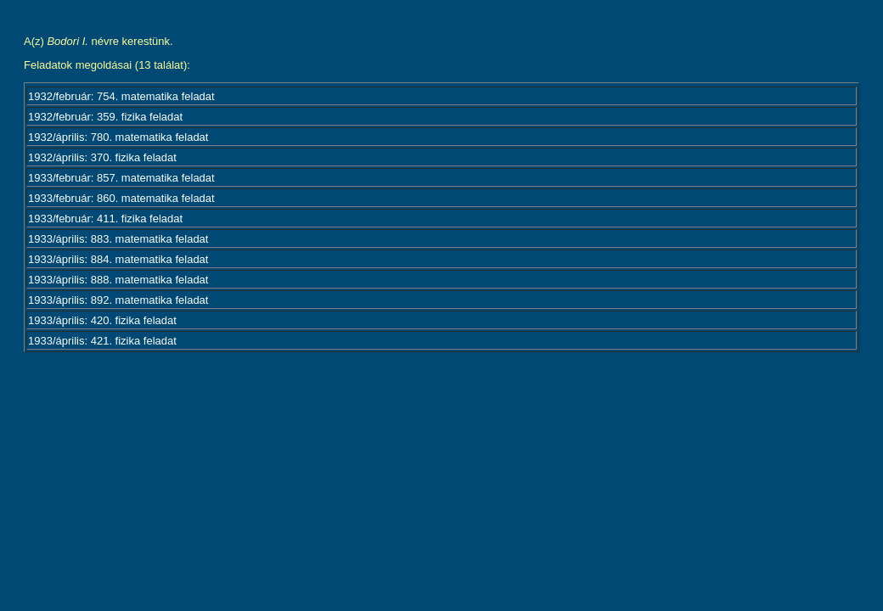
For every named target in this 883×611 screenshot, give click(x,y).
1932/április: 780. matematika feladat (118, 137)
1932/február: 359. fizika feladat (105, 116)
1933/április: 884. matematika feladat (118, 259)
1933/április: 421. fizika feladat (102, 340)
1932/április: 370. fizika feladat (102, 157)
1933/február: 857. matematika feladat (121, 177)
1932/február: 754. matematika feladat (121, 96)
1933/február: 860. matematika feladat (121, 198)
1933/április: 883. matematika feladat (118, 239)
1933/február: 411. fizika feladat (105, 218)
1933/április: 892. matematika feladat (118, 300)
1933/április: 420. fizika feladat (102, 320)
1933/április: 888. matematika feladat (118, 279)
